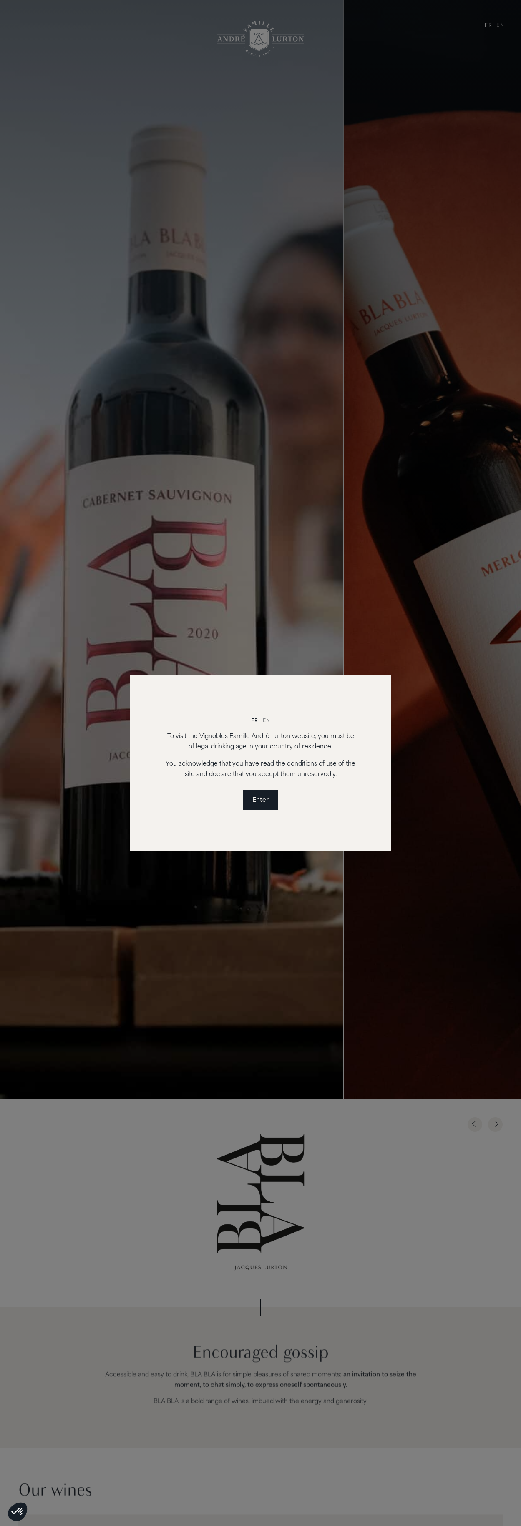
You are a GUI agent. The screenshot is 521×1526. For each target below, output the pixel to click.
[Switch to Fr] (255, 721)
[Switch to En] (267, 721)
